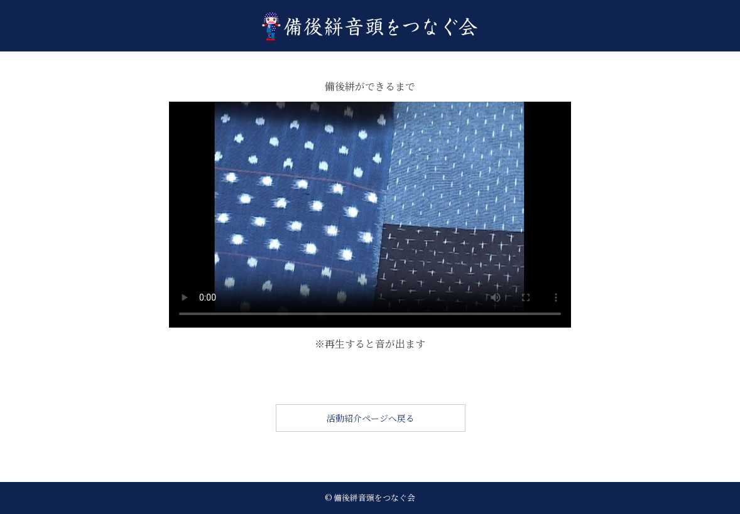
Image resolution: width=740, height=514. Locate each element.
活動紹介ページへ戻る (371, 418)
